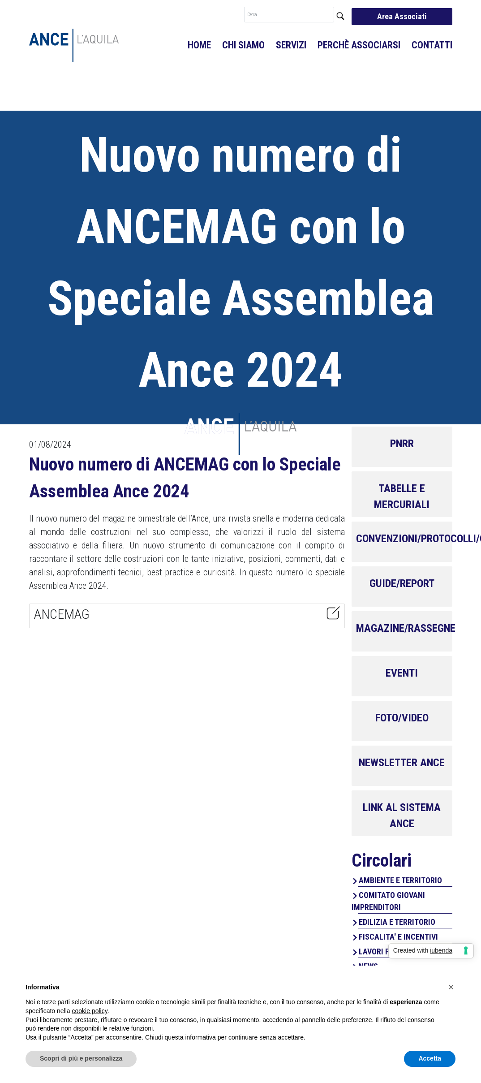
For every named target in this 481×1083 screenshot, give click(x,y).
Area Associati (402, 16)
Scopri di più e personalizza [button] (81, 1058)
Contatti (432, 45)
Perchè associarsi (359, 45)
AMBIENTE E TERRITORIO (400, 880)
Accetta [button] (429, 1058)
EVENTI (402, 673)
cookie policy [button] (89, 1010)
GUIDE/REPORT (401, 583)
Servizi (291, 45)
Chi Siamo (243, 45)
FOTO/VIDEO (402, 718)
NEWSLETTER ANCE (402, 762)
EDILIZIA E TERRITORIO (397, 922)
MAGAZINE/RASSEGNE (405, 628)
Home (199, 45)
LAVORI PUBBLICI (388, 951)
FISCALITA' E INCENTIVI (398, 936)
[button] (451, 987)
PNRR (402, 443)
